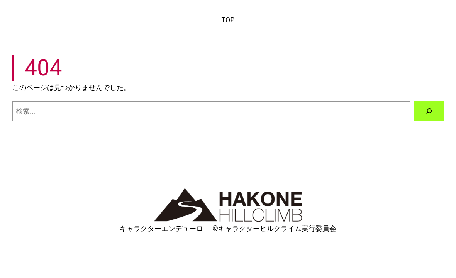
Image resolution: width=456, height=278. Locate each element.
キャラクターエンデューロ (161, 228)
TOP (227, 20)
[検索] (429, 111)
